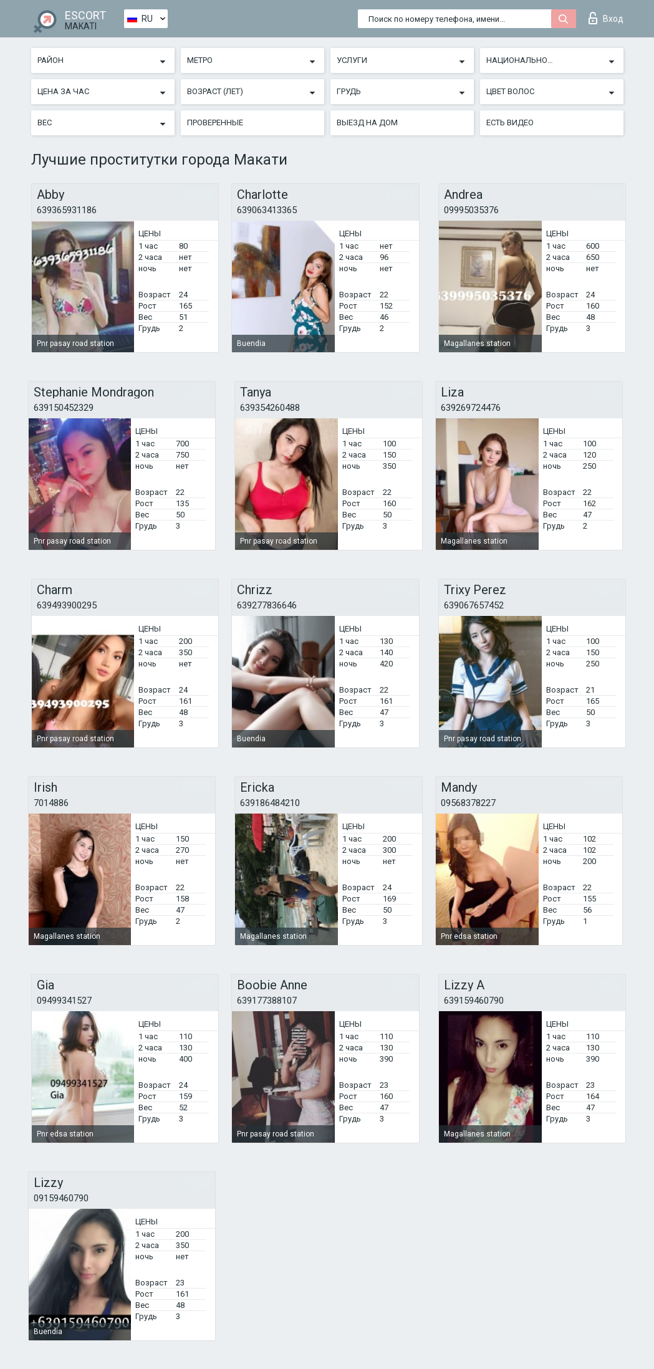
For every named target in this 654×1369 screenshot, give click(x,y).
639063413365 (267, 210)
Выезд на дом (367, 122)
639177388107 (267, 1000)
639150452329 (64, 407)
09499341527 (64, 1000)
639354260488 (270, 407)
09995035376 (471, 210)
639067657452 (474, 605)
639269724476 (471, 407)
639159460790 (474, 1000)
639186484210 (270, 803)
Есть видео (510, 122)
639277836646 (267, 605)
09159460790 (61, 1198)
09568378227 (468, 803)
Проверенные (215, 122)
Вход (606, 18)
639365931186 (67, 210)
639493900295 (67, 605)
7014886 (51, 803)
